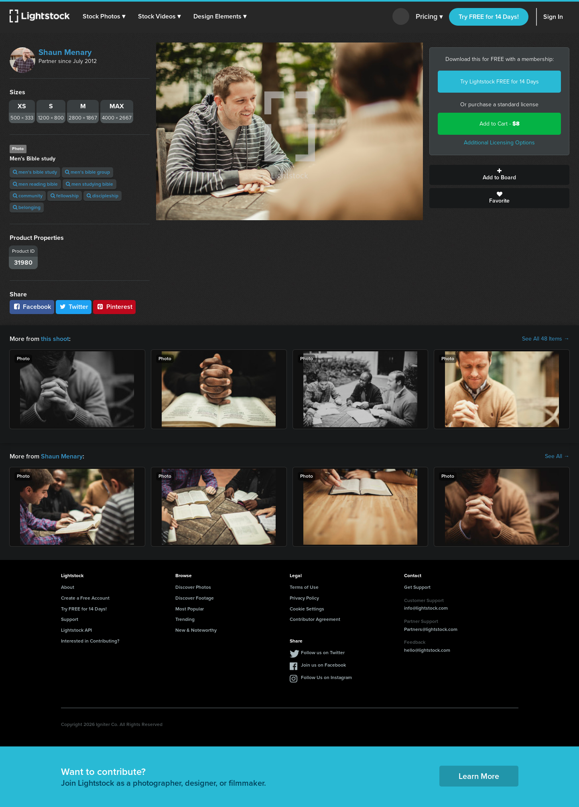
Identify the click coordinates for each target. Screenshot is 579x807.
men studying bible (89, 184)
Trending (185, 619)
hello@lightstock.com (427, 650)
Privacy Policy (304, 598)
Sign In (553, 16)
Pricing (429, 17)
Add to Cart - (499, 124)
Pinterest (114, 306)
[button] (104, 16)
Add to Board (499, 175)
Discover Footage (194, 598)
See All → (557, 456)
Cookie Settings (307, 608)
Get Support (417, 587)
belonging (27, 207)
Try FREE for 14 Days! (489, 16)
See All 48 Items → (545, 339)
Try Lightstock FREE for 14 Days (499, 81)
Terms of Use (304, 587)
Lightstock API (76, 630)
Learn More (479, 776)
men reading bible (35, 184)
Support (69, 619)
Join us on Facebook (323, 665)
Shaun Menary (65, 52)
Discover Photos (193, 587)
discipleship (102, 195)
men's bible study (35, 172)
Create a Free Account (85, 598)
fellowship (65, 195)
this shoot (55, 338)
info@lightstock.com (426, 608)
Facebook (32, 306)
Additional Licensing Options (499, 142)
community (28, 195)
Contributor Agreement (315, 619)
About (67, 587)
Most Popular (189, 608)
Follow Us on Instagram (326, 677)
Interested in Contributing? (90, 641)
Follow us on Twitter (323, 652)
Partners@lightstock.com (430, 629)
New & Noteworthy (196, 630)
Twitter (74, 306)
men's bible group (87, 172)
